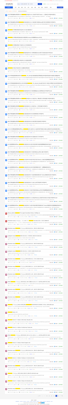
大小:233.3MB (20, 224)
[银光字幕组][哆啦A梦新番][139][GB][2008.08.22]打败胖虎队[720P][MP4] (26, 113)
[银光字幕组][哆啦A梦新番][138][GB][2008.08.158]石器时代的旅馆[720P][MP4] (27, 121)
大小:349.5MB (21, 300)
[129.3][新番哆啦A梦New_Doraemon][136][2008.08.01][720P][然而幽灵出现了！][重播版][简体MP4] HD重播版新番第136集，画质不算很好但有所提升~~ (31, 169)
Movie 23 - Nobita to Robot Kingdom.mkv (19, 342)
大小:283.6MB (22, 163)
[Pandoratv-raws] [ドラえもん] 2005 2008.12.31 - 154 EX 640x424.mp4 (25, 388)
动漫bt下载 (41, 0)
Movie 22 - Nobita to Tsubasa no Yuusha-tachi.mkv (21, 357)
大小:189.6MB (22, 186)
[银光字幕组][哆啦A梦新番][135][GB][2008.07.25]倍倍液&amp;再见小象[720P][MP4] (28, 151)
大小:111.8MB (22, 140)
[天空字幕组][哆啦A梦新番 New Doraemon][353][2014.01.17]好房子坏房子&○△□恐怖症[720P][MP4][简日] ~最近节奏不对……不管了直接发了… (29, 16)
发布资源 (56, 0)
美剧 (42, 7)
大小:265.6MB (22, 25)
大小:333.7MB (21, 270)
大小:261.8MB (22, 56)
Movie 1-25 (12, 312)
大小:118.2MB (21, 338)
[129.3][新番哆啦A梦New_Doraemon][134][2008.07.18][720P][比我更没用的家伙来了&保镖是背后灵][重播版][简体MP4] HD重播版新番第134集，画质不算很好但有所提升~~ (34, 207)
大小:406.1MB (22, 109)
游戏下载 (34, 401)
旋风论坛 (53, 0)
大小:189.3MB (22, 201)
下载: (29, 18)
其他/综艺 (46, 7)
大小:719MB (20, 254)
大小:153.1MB (22, 155)
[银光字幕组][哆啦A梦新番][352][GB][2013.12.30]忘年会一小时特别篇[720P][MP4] (27, 106)
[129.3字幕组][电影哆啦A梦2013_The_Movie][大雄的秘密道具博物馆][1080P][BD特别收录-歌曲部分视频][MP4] (34, 75)
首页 (15, 7)
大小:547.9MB (22, 102)
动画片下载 (47, 0)
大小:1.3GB (20, 361)
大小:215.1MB (22, 132)
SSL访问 (38, 0)
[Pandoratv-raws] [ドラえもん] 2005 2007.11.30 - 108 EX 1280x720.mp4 (26, 274)
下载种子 (56, 18)
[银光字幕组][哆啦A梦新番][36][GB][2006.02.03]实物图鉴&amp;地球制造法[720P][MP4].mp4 (30, 90)
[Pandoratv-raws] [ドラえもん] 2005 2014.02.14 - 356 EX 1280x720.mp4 (26, 350)
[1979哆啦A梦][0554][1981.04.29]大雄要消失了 (20, 29)
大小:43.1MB (22, 48)
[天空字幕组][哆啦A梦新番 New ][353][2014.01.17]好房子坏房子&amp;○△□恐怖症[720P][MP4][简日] (31, 14)
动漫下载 (21, 401)
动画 (19, 7)
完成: (33, 18)
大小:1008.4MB (21, 323)
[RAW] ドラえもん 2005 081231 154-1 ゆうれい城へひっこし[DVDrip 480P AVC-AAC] (29, 335)
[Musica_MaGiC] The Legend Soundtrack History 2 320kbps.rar (24, 212)
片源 (28, 7)
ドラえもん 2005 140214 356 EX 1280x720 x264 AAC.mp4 (23, 373)
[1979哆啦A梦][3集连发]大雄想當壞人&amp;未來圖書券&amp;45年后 (25, 37)
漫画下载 (24, 401)
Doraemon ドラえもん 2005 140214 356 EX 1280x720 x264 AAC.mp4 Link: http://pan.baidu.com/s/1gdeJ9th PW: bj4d (26, 375)
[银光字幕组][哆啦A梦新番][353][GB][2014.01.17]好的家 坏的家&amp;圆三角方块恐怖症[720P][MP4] (31, 22)
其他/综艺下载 (48, 401)
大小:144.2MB (21, 285)
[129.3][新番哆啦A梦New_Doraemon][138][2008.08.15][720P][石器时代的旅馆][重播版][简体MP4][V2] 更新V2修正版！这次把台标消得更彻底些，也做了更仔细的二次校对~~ (34, 146)
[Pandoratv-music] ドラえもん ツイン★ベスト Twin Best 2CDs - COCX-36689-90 (28, 220)
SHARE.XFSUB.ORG (9, 4)
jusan (15, 224)
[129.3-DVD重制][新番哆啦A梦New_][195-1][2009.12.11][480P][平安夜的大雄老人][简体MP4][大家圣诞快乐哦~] (34, 129)
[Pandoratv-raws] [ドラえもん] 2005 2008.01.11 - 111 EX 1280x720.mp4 (26, 266)
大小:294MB (22, 18)
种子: (26, 18)
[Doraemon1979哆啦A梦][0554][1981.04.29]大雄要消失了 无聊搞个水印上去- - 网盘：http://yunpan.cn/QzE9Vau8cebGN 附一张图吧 (28, 31)
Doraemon (10, 11)
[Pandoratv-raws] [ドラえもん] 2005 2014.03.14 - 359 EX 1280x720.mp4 (26, 228)
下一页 (62, 395)
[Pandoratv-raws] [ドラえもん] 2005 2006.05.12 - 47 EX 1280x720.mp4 (25, 258)
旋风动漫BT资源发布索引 (9, 0)
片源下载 (31, 401)
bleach (16, 239)
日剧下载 (41, 401)
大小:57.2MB (22, 41)
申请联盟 (61, 18)
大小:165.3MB (22, 94)
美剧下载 (44, 401)
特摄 (50, 7)
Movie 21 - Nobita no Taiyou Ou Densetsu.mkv (20, 380)
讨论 (36, 216)
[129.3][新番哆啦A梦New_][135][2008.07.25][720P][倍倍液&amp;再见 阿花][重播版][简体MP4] (30, 190)
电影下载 (38, 401)
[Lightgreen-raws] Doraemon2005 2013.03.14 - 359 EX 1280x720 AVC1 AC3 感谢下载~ (21, 253)
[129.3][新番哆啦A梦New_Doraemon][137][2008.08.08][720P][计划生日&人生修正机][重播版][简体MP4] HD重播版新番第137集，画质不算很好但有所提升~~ (31, 161)
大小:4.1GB (20, 308)
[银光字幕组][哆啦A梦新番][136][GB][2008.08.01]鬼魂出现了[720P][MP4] (26, 136)
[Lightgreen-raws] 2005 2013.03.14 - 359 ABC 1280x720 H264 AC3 (24, 235)
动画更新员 (16, 18)
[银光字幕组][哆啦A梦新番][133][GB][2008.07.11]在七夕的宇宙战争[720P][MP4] (27, 182)
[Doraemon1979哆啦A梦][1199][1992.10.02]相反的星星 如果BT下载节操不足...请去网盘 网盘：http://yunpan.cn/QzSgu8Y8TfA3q (27, 62)
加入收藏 (59, 0)
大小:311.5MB (21, 216)
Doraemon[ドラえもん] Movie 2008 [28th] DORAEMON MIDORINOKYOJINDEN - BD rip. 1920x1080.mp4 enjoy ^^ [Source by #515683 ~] (29, 306)
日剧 (39, 7)
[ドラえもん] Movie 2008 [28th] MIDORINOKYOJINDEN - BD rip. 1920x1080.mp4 (31, 304)
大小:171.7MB (22, 117)
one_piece (16, 262)
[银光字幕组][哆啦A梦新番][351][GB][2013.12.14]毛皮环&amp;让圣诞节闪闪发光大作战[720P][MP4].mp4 (32, 197)
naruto (16, 216)
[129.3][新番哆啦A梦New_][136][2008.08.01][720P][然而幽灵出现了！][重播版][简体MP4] (29, 167)
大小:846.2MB (22, 392)
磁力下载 (51, 18)
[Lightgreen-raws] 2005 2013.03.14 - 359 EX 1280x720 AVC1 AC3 (24, 251)
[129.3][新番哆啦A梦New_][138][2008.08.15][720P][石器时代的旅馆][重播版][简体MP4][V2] (29, 144)
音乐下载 (28, 401)
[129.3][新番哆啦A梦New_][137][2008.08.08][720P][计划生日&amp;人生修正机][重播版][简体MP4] (31, 159)
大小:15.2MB (22, 33)
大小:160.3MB (22, 178)
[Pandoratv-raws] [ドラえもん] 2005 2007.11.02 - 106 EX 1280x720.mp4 (26, 289)
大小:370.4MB (22, 369)
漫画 (22, 7)
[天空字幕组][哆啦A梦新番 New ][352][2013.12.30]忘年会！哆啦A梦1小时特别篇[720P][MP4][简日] (31, 98)
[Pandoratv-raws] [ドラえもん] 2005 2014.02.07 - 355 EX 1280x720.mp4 (26, 365)
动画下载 (44, 0)
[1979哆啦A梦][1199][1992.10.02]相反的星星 (20, 60)
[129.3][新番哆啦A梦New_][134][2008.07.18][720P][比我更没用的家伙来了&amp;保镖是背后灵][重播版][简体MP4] (34, 205)
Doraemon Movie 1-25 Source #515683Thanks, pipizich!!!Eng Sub (18, 314)
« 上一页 (39, 395)
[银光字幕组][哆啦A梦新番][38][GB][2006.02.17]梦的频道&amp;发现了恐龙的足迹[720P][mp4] (30, 52)
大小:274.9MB (22, 193)
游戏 (32, 7)
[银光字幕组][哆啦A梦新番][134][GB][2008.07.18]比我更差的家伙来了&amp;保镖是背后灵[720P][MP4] (32, 174)
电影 (35, 7)
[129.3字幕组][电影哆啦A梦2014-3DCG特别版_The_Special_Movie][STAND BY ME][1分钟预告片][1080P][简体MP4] (35, 83)
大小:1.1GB (21, 331)
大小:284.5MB (21, 239)
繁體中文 (62, 0)
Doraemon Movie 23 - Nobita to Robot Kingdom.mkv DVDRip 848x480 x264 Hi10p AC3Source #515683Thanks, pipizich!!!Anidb (27, 344)
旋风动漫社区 (17, 401)
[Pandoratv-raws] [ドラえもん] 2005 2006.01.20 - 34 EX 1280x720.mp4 (25, 297)
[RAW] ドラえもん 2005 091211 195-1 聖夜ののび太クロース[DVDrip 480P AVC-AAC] (29, 281)
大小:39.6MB (22, 71)
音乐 (25, 7)
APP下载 (51, 0)
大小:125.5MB (22, 79)
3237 (16, 11)
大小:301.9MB (21, 277)
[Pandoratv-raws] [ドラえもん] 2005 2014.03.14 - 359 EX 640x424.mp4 (25, 243)
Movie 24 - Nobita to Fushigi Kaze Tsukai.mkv (20, 327)
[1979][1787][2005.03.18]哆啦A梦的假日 (19, 68)
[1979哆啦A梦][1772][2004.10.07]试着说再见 (20, 45)
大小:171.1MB (21, 247)
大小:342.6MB (22, 262)
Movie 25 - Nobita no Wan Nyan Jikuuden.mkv (20, 319)
